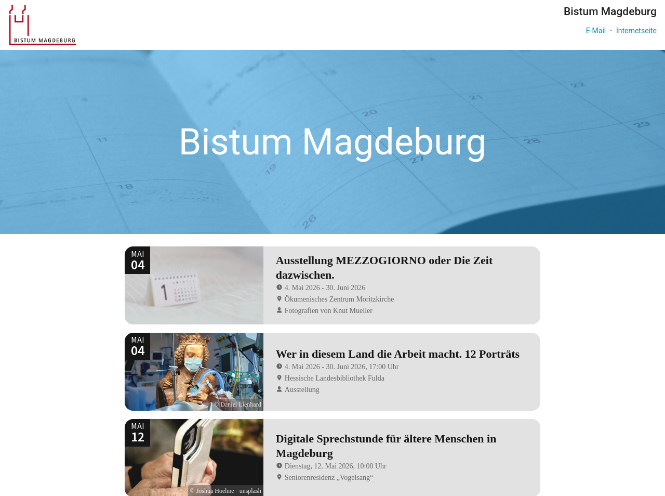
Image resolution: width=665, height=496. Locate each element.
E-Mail (596, 31)
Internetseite (636, 31)
